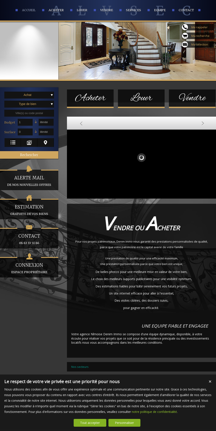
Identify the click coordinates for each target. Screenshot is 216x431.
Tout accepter (90, 423)
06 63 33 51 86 (29, 236)
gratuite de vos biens (29, 207)
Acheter (90, 98)
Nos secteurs (80, 367)
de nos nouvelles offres (29, 178)
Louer (141, 98)
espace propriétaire (29, 265)
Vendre (192, 98)
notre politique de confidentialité (154, 412)
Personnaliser (124, 423)
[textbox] (29, 113)
